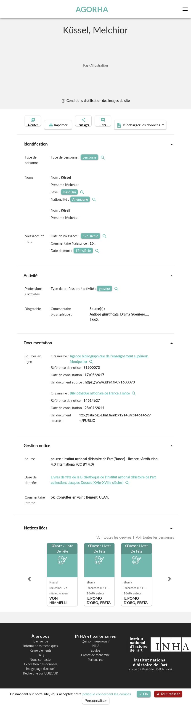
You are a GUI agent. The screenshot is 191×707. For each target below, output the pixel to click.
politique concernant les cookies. (107, 694)
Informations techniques (40, 653)
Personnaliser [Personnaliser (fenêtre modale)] (96, 701)
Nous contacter (41, 667)
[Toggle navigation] (186, 9)
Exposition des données (40, 671)
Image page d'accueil (40, 676)
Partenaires (95, 667)
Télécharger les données (125, 132)
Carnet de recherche (95, 662)
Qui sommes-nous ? (95, 648)
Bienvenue (40, 648)
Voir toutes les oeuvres (114, 544)
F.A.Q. (41, 662)
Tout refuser (168, 694)
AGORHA (92, 9)
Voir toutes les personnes (154, 544)
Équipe (95, 657)
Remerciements (40, 657)
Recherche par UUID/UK (40, 680)
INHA (95, 653)
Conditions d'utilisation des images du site (95, 100)
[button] (29, 586)
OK (144, 694)
